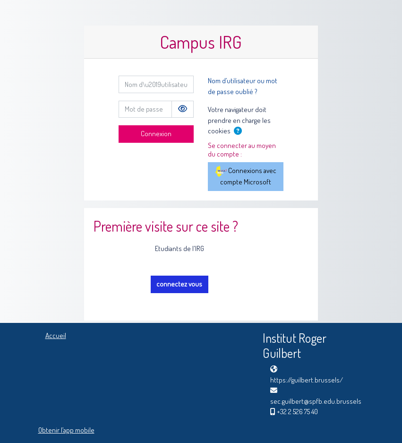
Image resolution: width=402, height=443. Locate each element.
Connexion (156, 133)
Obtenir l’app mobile (66, 430)
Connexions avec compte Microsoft (245, 175)
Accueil (55, 335)
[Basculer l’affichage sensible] (182, 109)
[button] (239, 132)
